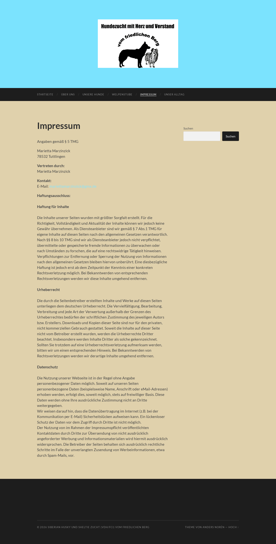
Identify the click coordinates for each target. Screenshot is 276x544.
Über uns (68, 94)
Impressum (148, 94)
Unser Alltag (174, 94)
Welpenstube (122, 94)
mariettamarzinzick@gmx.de (72, 186)
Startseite (45, 94)
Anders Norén (214, 527)
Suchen (188, 128)
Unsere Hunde (93, 94)
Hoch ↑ (233, 527)
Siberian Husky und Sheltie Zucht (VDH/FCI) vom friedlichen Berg (98, 527)
